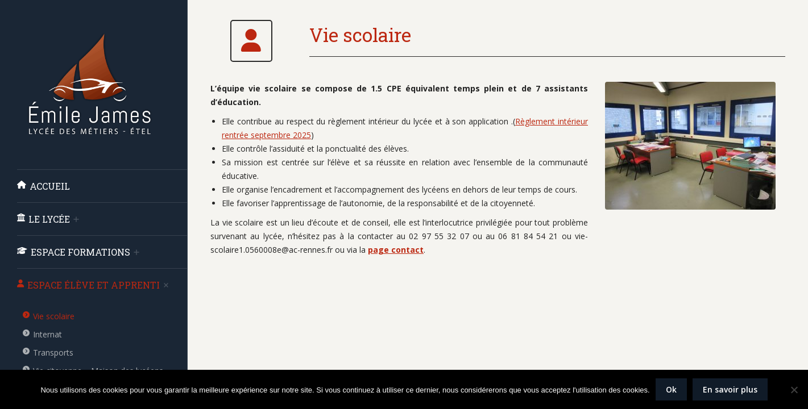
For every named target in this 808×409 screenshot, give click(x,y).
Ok (671, 389)
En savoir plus (730, 389)
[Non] (793, 389)
